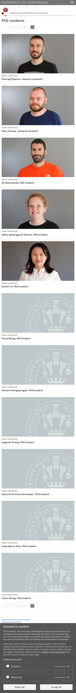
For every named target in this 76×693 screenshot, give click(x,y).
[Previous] (3, 27)
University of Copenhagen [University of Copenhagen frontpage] (11, 622)
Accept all (56, 687)
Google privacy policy (12, 659)
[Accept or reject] (8, 666)
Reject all (19, 687)
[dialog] (38, 658)
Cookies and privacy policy (53, 652)
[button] (72, 2)
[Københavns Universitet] (5, 12)
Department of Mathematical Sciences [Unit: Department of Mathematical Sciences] (16, 619)
